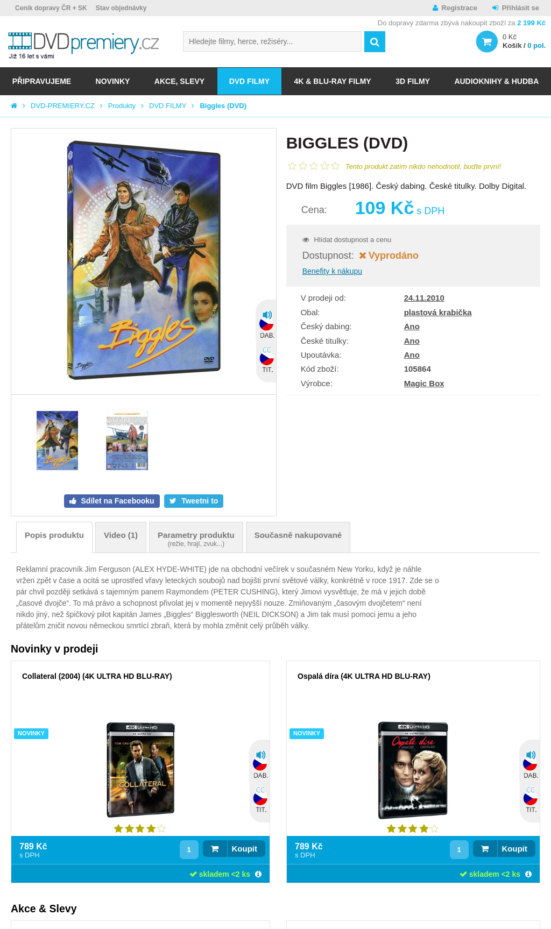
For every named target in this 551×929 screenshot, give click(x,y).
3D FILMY (412, 81)
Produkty (122, 106)
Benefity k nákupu (332, 271)
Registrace (459, 8)
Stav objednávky (121, 8)
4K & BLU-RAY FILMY (332, 81)
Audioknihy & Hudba (496, 81)
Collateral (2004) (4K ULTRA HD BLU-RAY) (97, 676)
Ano (412, 326)
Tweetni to (198, 501)
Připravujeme (41, 81)
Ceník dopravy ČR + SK (51, 8)
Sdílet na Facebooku (116, 501)
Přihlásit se (520, 8)
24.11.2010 (424, 297)
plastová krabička (438, 312)
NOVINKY (113, 81)
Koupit (244, 848)
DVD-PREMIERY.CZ (63, 106)
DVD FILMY (249, 81)
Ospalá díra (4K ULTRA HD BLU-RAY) (364, 676)
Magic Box (424, 383)
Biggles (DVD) (223, 106)
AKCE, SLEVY (179, 81)
